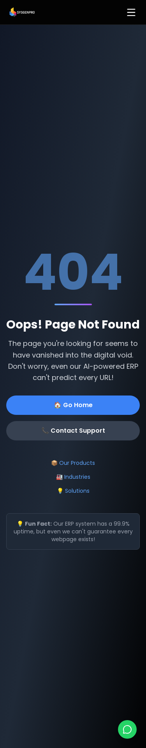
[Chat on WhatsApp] (127, 729)
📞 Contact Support (73, 430)
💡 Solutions (73, 491)
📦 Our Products (73, 463)
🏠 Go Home (73, 405)
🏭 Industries (73, 477)
